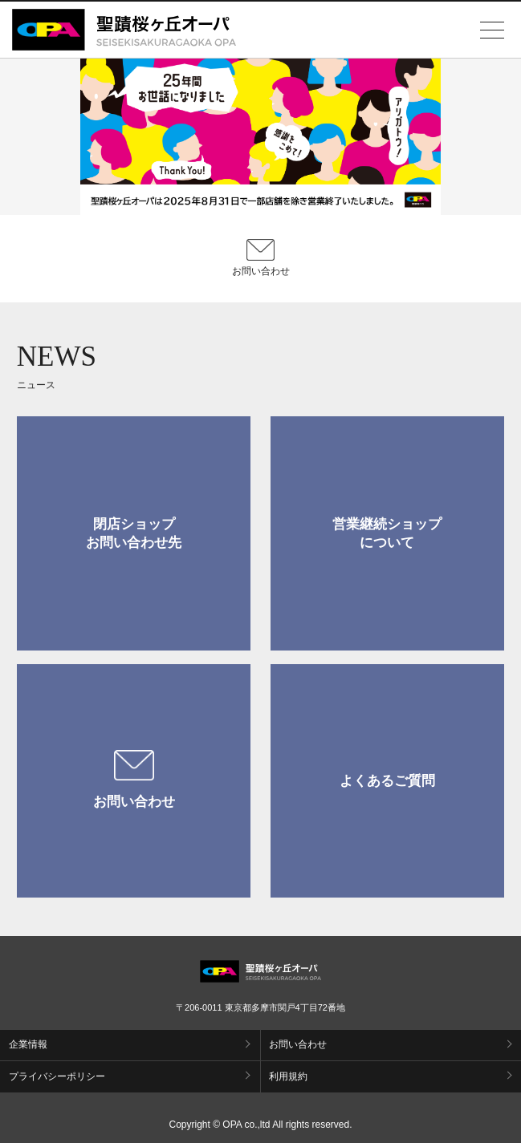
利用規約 (288, 1076)
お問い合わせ (134, 779)
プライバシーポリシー (57, 1076)
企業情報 (28, 1044)
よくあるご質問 (387, 780)
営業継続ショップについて (387, 533)
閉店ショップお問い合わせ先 (133, 533)
